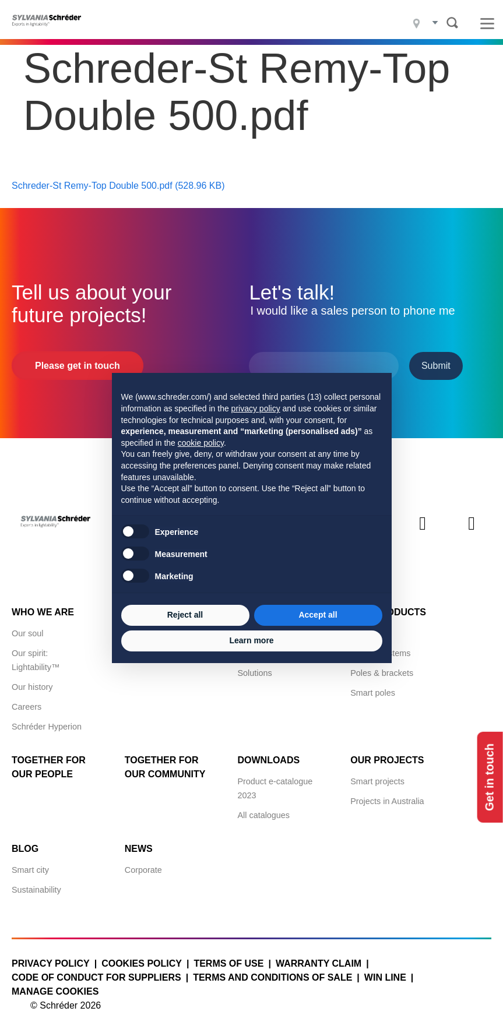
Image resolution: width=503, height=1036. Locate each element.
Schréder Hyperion (47, 726)
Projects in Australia (387, 800)
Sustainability (36, 889)
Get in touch (490, 777)
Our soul (27, 632)
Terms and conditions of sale (272, 977)
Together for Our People (49, 766)
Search (452, 23)
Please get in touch (77, 365)
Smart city (30, 869)
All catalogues (263, 814)
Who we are (43, 611)
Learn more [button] (251, 640)
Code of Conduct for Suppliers (96, 977)
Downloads (268, 759)
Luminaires (370, 632)
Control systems (380, 652)
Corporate (143, 869)
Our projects (387, 759)
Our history (32, 686)
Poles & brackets (381, 672)
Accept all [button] (317, 614)
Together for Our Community (165, 766)
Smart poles (372, 692)
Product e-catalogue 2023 (274, 787)
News (139, 848)
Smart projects (377, 780)
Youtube (471, 532)
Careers (26, 706)
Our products (388, 611)
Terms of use (228, 963)
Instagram (422, 532)
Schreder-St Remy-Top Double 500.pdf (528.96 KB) (118, 185)
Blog (25, 848)
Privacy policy (51, 963)
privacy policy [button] (255, 408)
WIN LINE (385, 977)
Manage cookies (55, 991)
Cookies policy (141, 963)
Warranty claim (318, 963)
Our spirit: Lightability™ (35, 659)
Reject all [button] (185, 614)
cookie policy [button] (201, 442)
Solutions (254, 672)
